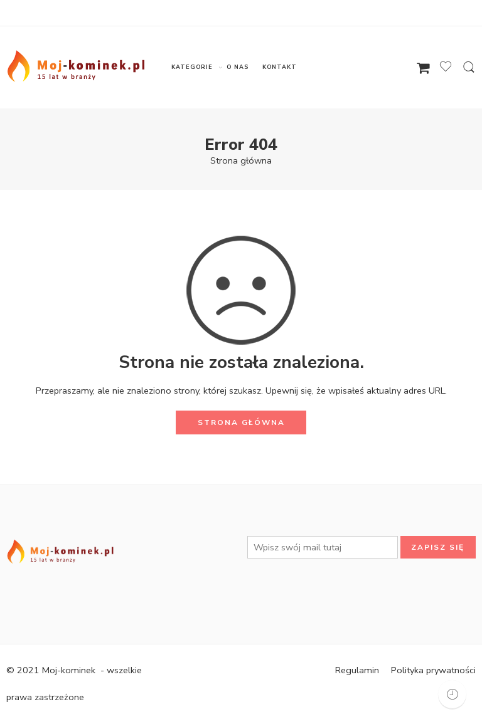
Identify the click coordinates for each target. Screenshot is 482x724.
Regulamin (357, 670)
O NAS (238, 67)
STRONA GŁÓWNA (241, 422)
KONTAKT (279, 67)
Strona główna (241, 160)
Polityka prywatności (433, 670)
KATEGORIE (191, 67)
